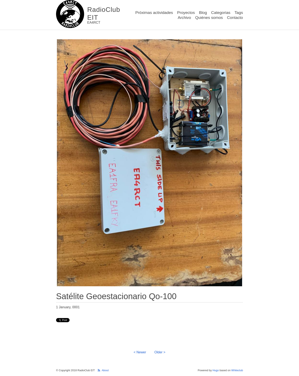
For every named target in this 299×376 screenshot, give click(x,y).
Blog (203, 12)
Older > (159, 352)
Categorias (220, 12)
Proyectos (186, 12)
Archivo (184, 17)
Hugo (215, 370)
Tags (238, 12)
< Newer (140, 352)
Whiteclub (237, 370)
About (105, 370)
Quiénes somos (209, 17)
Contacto (235, 17)
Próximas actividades (154, 12)
